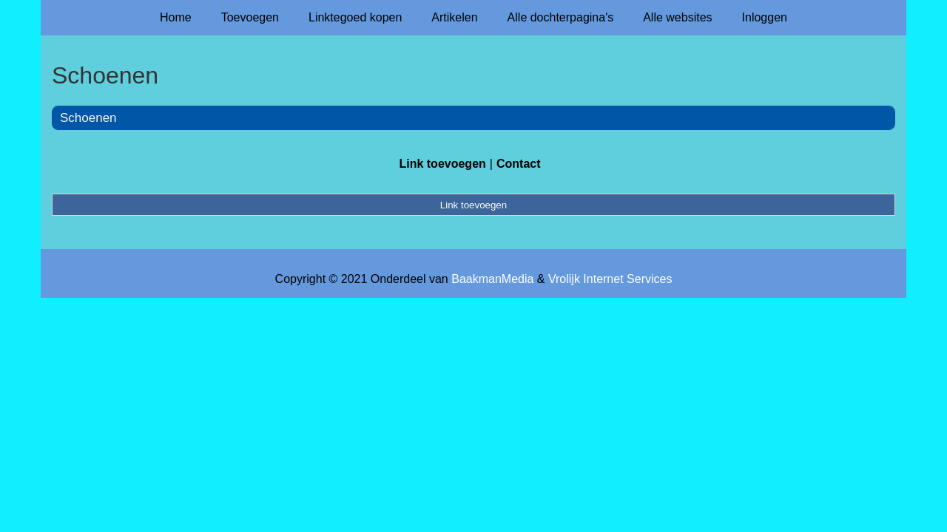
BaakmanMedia (492, 279)
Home (176, 17)
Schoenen (88, 118)
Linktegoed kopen (355, 17)
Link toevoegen (442, 163)
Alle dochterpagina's (561, 17)
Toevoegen (250, 17)
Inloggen (764, 17)
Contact (518, 163)
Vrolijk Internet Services (610, 279)
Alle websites (677, 17)
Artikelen (454, 17)
